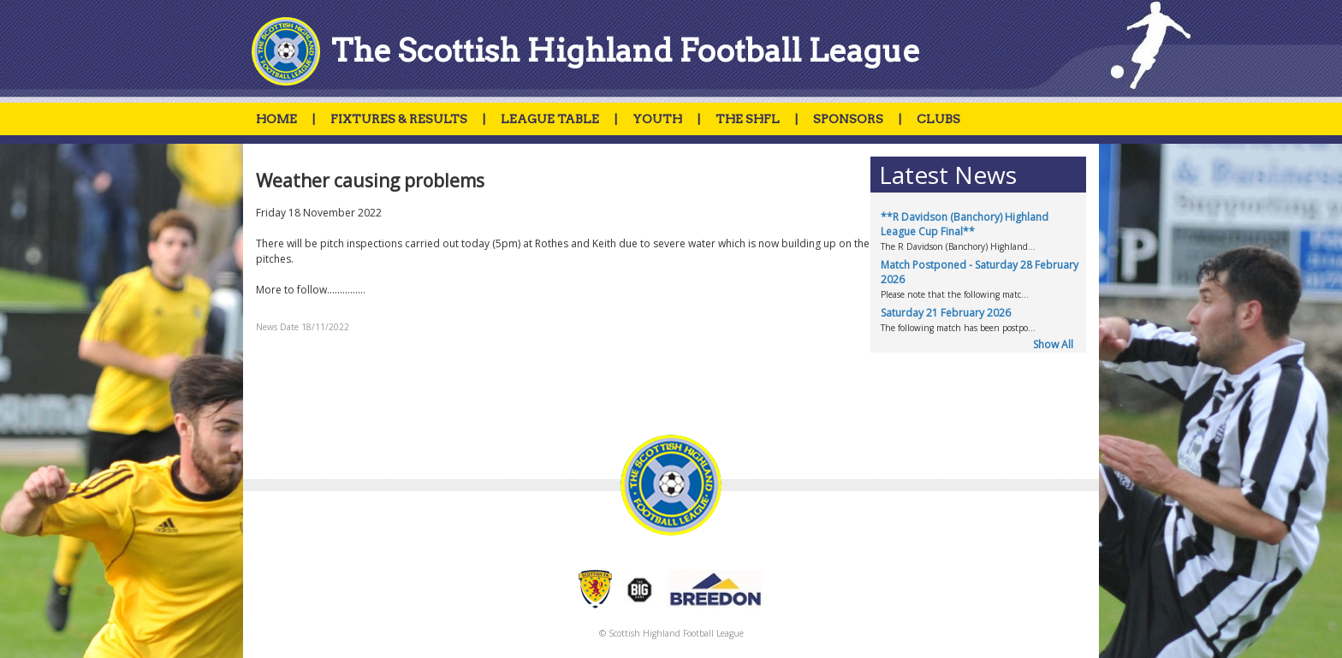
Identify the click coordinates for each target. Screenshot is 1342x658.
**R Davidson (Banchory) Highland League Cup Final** (964, 224)
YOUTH (657, 119)
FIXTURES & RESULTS (398, 119)
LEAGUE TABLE (550, 119)
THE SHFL (748, 119)
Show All (1053, 344)
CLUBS (938, 119)
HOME (276, 119)
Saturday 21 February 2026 (946, 312)
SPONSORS (848, 119)
